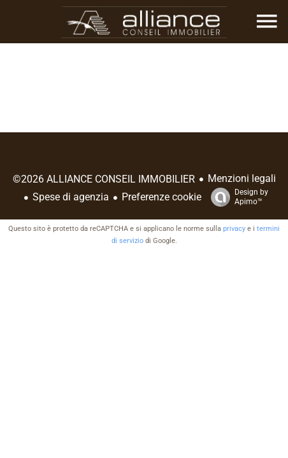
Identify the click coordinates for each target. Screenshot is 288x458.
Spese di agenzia (70, 197)
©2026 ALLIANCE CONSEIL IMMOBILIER (104, 179)
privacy (234, 229)
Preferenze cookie (161, 197)
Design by (236, 197)
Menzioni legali (242, 178)
